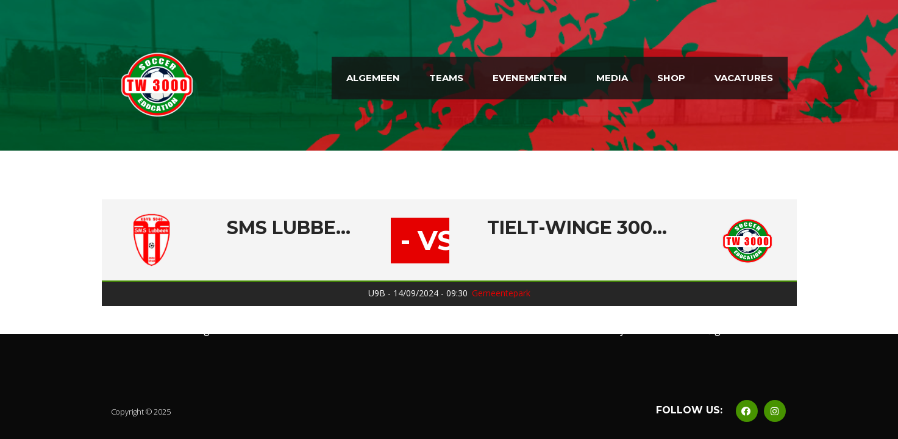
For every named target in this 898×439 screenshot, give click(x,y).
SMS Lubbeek (290, 228)
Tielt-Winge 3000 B (579, 228)
